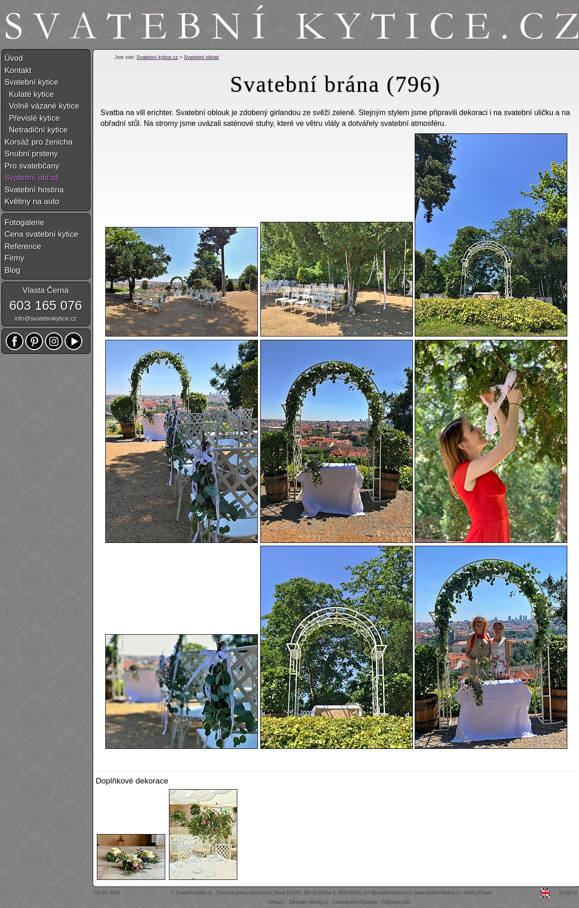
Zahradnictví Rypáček (355, 902)
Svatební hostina (34, 189)
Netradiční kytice (36, 129)
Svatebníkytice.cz (194, 892)
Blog (13, 270)
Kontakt (18, 70)
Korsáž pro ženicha (39, 142)
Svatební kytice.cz (157, 57)
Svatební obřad (201, 57)
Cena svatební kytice (42, 234)
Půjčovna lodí (395, 902)
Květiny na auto (32, 201)
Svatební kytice (32, 82)
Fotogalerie (24, 222)
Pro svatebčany (32, 165)
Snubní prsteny (31, 153)
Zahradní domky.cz (308, 902)
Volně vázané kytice (42, 106)
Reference (23, 246)
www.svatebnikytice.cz (437, 892)
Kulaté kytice (29, 94)
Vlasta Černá (45, 290)
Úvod (14, 58)
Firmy (14, 258)
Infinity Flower (477, 892)
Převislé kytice (32, 118)
